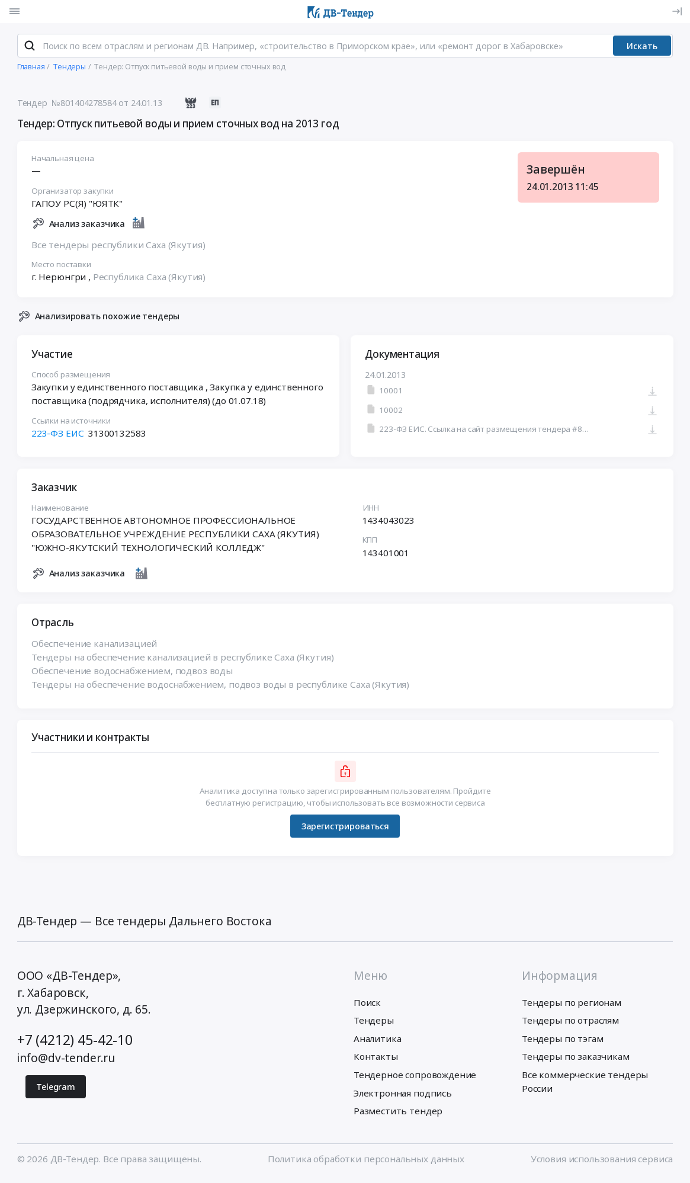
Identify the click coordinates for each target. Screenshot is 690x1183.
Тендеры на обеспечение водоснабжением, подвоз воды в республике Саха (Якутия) (220, 687)
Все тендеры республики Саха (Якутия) (118, 247)
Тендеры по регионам (571, 1005)
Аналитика (378, 1041)
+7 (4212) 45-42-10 (75, 1042)
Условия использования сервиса (602, 1162)
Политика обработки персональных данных (366, 1162)
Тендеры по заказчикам (576, 1059)
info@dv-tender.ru (66, 1061)
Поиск (367, 1005)
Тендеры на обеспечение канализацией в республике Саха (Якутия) (182, 660)
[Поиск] (29, 48)
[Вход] (677, 11)
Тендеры (374, 1023)
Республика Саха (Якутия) (148, 280)
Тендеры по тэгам (563, 1041)
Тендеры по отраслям (570, 1023)
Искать (642, 48)
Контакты (376, 1059)
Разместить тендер (398, 1114)
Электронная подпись (403, 1095)
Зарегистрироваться (345, 829)
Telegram (55, 1089)
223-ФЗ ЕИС (57, 436)
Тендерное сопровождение (415, 1077)
